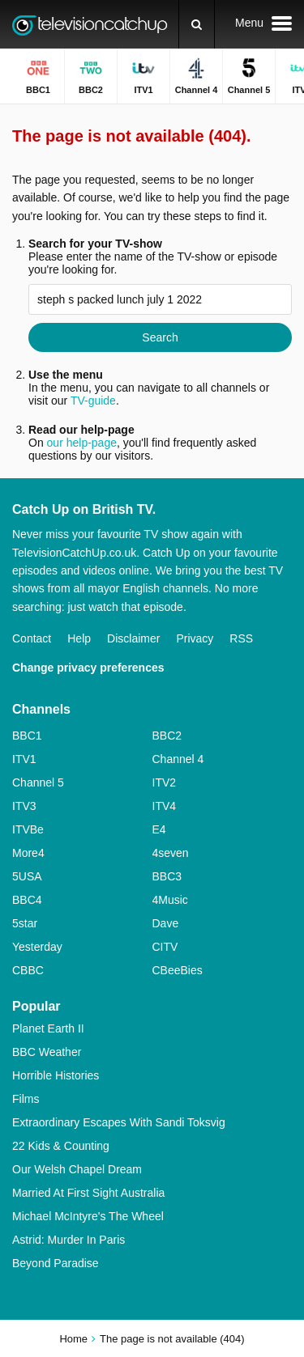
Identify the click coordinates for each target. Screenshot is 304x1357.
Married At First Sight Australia (88, 1192)
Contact (31, 638)
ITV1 (24, 759)
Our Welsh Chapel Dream (77, 1169)
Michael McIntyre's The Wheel (88, 1216)
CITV (165, 946)
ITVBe (28, 829)
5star (24, 923)
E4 (159, 829)
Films (25, 1098)
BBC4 (27, 899)
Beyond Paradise (55, 1263)
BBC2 (167, 735)
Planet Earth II (48, 1028)
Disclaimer (133, 638)
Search (160, 337)
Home (73, 1339)
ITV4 (164, 805)
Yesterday (37, 946)
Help (79, 638)
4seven (170, 852)
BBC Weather (46, 1051)
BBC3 (167, 876)
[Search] (196, 24)
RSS (241, 638)
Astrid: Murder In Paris (68, 1239)
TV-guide (93, 400)
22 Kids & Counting (60, 1145)
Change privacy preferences (88, 667)
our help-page (82, 442)
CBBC (28, 970)
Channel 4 (178, 759)
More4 (28, 852)
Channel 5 (38, 782)
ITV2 (164, 782)
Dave (165, 923)
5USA (27, 876)
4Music (170, 899)
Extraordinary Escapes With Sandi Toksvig (118, 1122)
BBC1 (27, 735)
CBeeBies (177, 970)
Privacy (194, 638)
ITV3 (24, 805)
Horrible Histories (55, 1075)
